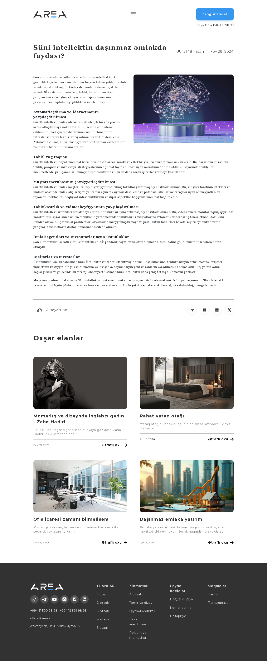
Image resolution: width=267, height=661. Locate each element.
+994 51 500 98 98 (43, 610)
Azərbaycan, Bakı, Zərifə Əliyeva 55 (54, 626)
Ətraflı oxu (114, 445)
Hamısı (213, 594)
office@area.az (41, 618)
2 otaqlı (103, 603)
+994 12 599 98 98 (73, 610)
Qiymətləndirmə (142, 611)
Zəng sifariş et (214, 14)
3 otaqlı (103, 611)
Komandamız (180, 608)
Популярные (218, 603)
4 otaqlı (103, 619)
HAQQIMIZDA (181, 599)
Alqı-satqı (136, 594)
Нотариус (178, 616)
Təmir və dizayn (142, 603)
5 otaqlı (103, 628)
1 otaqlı (102, 594)
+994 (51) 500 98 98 (215, 25)
